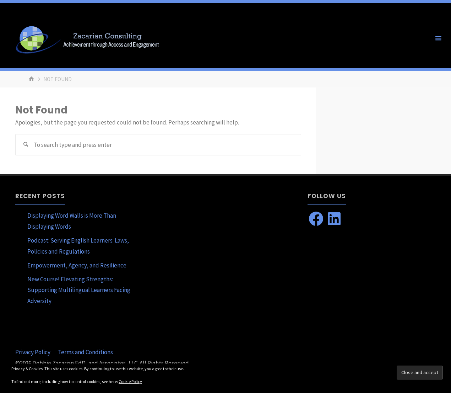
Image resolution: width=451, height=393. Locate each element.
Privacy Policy (32, 352)
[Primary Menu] (438, 38)
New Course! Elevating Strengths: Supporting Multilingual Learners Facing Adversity (78, 290)
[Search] (26, 144)
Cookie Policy (130, 381)
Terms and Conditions (85, 352)
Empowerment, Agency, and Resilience (76, 265)
